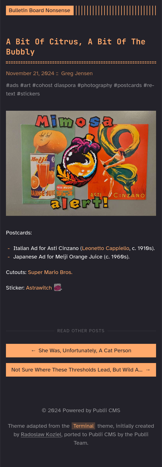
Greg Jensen (77, 73)
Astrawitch (39, 287)
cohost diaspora (56, 85)
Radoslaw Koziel (41, 434)
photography (96, 85)
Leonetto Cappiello (105, 248)
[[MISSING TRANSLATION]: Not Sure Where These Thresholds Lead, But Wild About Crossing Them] (81, 370)
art (27, 85)
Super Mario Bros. (50, 272)
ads (14, 85)
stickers (30, 93)
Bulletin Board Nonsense (39, 10)
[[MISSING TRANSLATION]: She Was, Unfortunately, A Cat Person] (81, 350)
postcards (129, 85)
